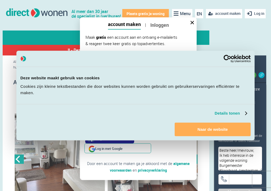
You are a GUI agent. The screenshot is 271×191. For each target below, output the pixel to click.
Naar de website (212, 129)
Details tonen (227, 113)
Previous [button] (19, 159)
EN (197, 14)
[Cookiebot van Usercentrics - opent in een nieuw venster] (227, 59)
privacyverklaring (153, 160)
